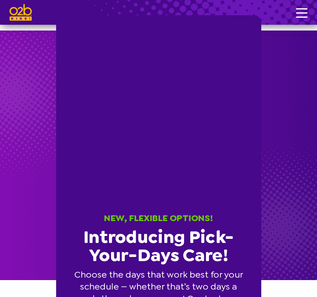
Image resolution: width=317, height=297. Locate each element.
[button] (260, 16)
